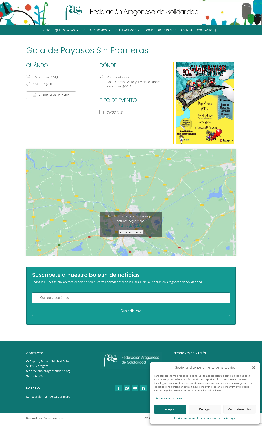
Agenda (186, 30)
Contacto (204, 30)
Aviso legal (229, 418)
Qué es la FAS (65, 30)
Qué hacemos (125, 30)
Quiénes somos (95, 30)
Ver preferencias (239, 409)
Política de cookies (184, 418)
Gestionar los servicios (169, 398)
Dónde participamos (160, 30)
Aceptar (170, 409)
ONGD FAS (114, 112)
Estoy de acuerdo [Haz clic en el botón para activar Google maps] (131, 232)
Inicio (46, 30)
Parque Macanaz (119, 77)
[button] (254, 367)
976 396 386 (34, 376)
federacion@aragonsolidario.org (48, 371)
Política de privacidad (209, 418)
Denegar (205, 409)
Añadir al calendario (51, 95)
